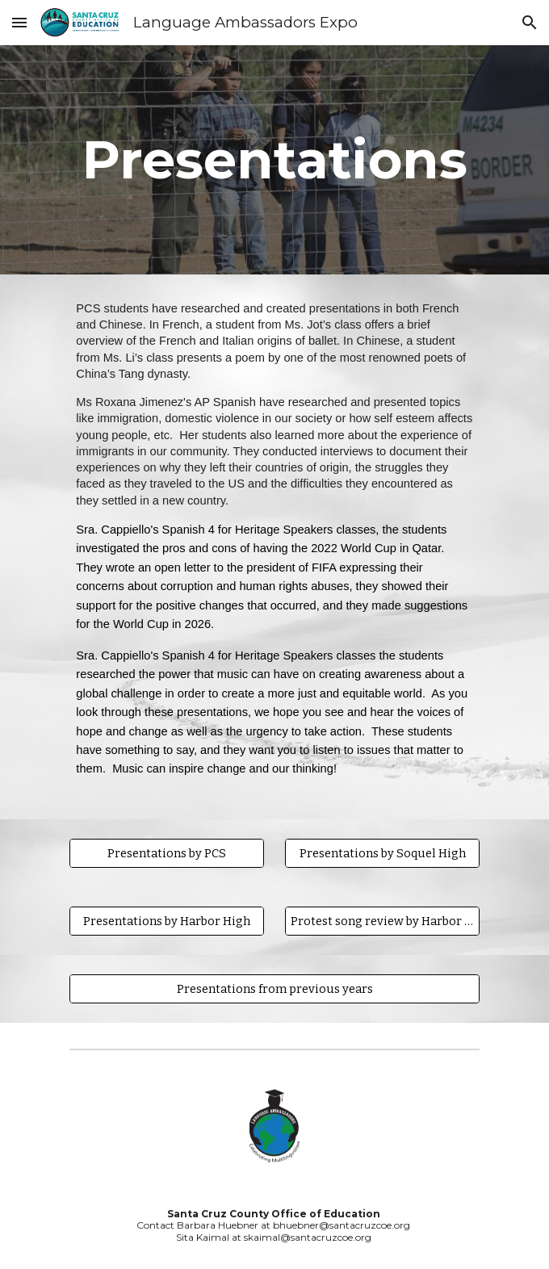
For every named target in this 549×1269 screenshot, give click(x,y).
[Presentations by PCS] (166, 853)
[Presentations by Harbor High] (166, 921)
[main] (274, 159)
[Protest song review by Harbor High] (382, 921)
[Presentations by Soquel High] (382, 853)
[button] (19, 22)
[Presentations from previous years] (274, 988)
